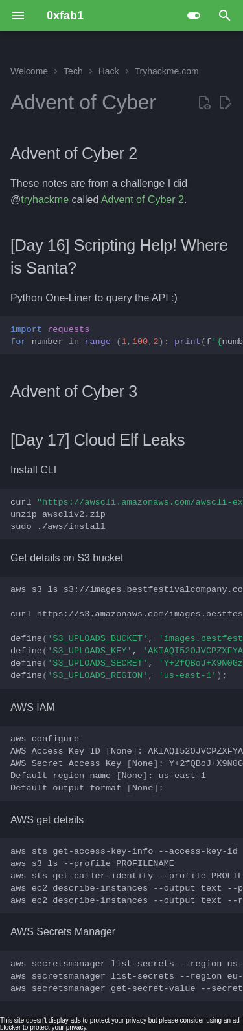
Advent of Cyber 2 (142, 199)
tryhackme (45, 199)
